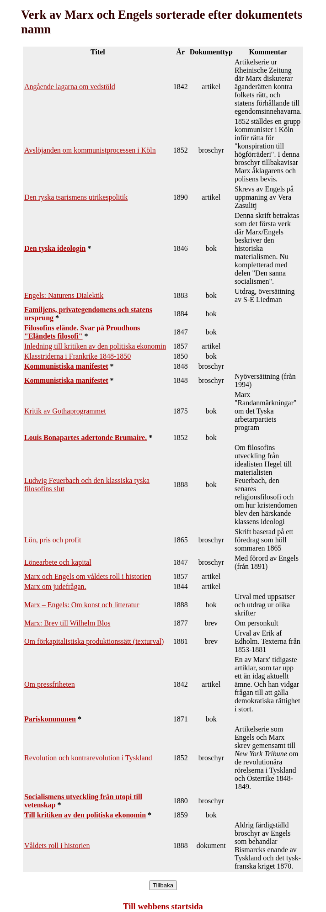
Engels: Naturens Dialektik (63, 295)
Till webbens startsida (163, 906)
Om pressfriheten (49, 684)
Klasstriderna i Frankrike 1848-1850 (77, 356)
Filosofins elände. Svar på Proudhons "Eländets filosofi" (82, 332)
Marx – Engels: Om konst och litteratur (81, 605)
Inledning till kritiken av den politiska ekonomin (95, 346)
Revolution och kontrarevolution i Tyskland (88, 758)
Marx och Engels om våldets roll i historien (87, 576)
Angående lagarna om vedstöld (69, 86)
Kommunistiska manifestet (66, 366)
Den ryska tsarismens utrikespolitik (76, 197)
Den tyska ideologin (55, 248)
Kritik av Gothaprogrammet (65, 411)
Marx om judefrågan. (55, 586)
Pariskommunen (50, 719)
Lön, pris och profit (52, 540)
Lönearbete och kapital (57, 562)
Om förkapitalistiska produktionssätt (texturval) (94, 641)
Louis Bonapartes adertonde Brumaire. (85, 437)
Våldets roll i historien (57, 845)
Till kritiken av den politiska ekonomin (85, 815)
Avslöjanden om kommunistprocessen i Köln (90, 150)
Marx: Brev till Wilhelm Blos (67, 623)
